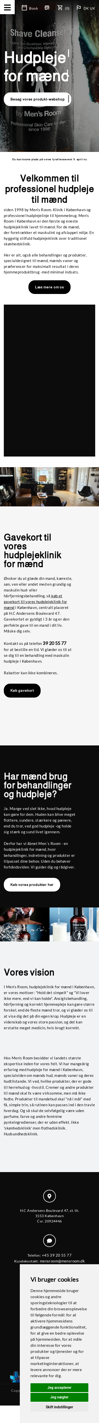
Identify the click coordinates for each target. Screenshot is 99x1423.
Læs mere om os (49, 287)
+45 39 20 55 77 (57, 1255)
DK (87, 8)
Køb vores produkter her (32, 885)
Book (30, 8)
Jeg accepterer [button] (59, 1388)
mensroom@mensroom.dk (62, 1261)
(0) (63, 8)
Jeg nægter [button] (59, 1397)
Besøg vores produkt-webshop (37, 99)
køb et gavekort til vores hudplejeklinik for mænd (35, 602)
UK (92, 8)
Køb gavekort (22, 690)
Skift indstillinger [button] (59, 1407)
